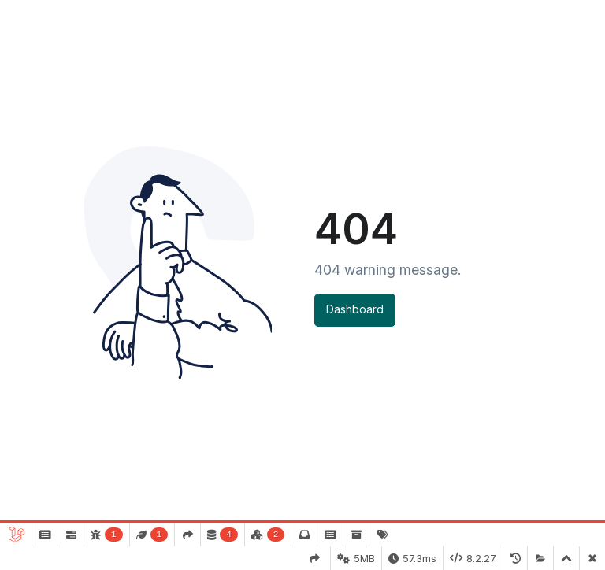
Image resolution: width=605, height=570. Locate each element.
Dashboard (355, 309)
